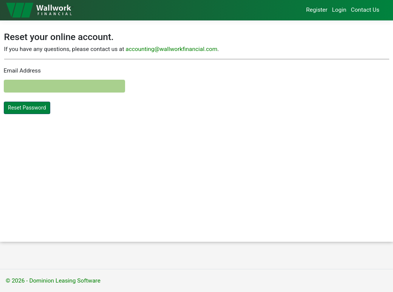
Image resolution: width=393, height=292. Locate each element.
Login (339, 9)
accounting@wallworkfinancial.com (171, 49)
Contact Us (365, 9)
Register (316, 9)
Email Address (22, 70)
